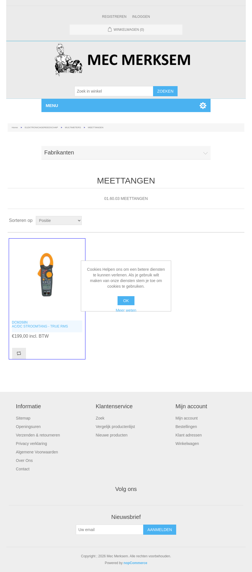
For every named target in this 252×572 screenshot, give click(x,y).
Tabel (229, 220)
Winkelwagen (187, 443)
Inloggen (141, 17)
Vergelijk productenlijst (115, 426)
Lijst (239, 220)
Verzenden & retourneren (38, 435)
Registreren (114, 17)
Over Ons (24, 460)
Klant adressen (189, 435)
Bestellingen (186, 426)
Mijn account (187, 418)
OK (126, 300)
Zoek (100, 418)
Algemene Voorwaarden (37, 452)
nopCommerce (135, 563)
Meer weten (126, 310)
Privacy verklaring (31, 443)
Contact (22, 469)
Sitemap (23, 418)
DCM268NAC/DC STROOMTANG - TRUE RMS (40, 324)
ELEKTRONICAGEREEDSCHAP (41, 127)
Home (15, 127)
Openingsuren (28, 426)
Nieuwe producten (111, 435)
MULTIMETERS (73, 127)
